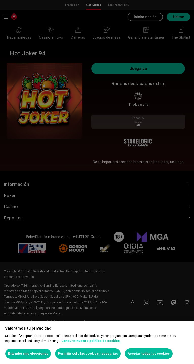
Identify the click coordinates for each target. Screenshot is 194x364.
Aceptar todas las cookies (149, 353)
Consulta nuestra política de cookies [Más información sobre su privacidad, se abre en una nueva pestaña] (90, 341)
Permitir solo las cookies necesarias (88, 353)
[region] (97, 342)
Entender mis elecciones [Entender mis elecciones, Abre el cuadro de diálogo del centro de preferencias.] (28, 353)
